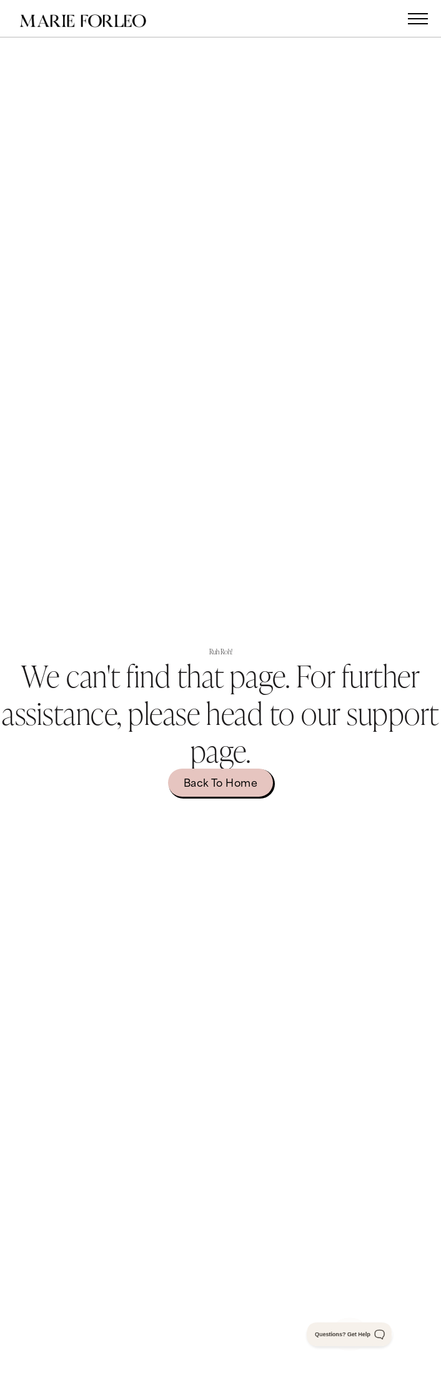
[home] (95, 18)
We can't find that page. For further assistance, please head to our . (220, 712)
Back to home (221, 782)
